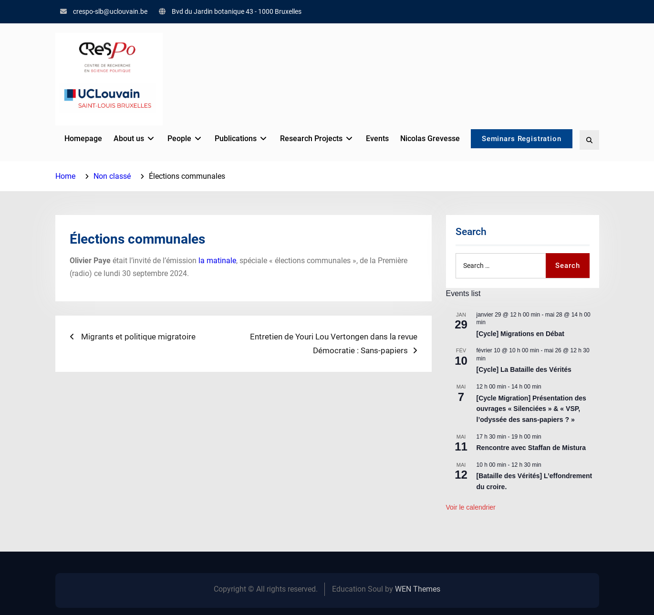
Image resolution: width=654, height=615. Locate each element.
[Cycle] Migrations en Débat (520, 334)
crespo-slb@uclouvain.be (110, 11)
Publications (231, 138)
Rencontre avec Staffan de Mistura (531, 447)
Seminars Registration (520, 139)
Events (373, 138)
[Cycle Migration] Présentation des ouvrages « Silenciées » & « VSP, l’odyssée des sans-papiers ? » (531, 408)
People (175, 138)
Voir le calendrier (471, 507)
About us (124, 138)
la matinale (217, 260)
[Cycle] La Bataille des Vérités (524, 369)
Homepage (79, 138)
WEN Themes (417, 589)
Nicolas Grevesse (426, 138)
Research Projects (307, 138)
